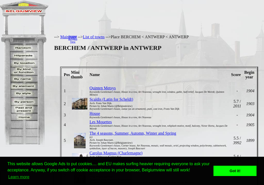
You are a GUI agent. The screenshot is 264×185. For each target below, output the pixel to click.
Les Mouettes (100, 122)
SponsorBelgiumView (72, 39)
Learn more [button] (18, 177)
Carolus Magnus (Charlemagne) (115, 153)
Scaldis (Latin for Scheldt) (111, 99)
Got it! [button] (235, 171)
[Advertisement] (172, 39)
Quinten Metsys (102, 88)
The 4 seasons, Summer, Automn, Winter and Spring (132, 133)
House (94, 113)
